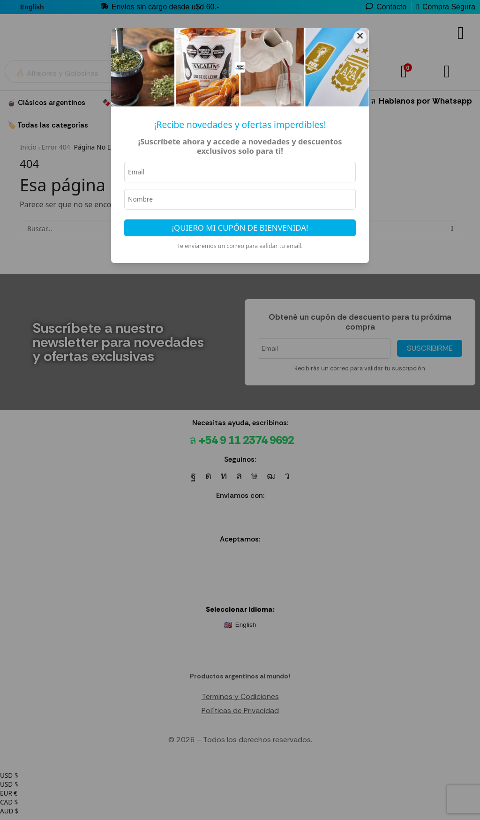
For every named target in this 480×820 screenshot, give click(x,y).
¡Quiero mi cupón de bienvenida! (240, 229)
